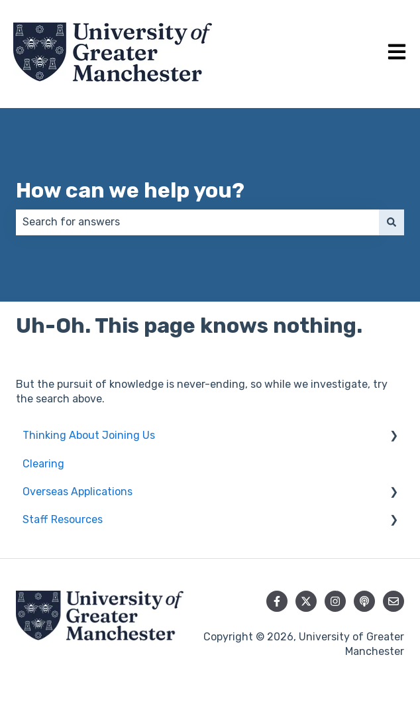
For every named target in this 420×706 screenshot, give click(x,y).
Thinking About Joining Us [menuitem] (89, 435)
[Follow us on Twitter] (306, 601)
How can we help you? (130, 190)
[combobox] (197, 222)
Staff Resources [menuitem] (63, 519)
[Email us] (393, 601)
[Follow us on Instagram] (335, 601)
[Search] (391, 222)
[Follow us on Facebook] (277, 601)
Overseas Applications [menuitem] (77, 491)
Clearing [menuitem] (43, 463)
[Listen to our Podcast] (364, 601)
